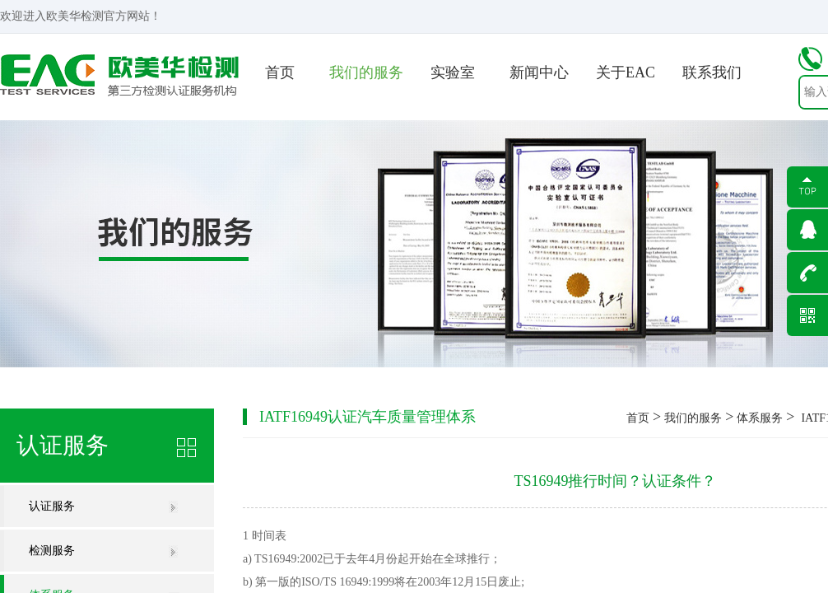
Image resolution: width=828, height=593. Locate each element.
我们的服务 (366, 72)
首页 (280, 72)
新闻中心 (539, 72)
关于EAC (625, 72)
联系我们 (712, 72)
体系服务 (760, 418)
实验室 (452, 72)
